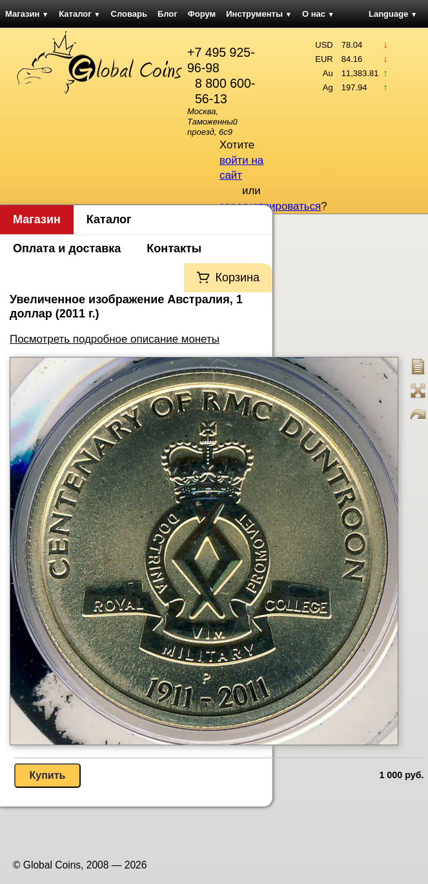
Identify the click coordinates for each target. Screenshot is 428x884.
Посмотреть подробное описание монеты (114, 339)
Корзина (237, 277)
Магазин (26, 14)
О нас (318, 14)
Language (393, 14)
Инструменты (259, 14)
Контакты (174, 248)
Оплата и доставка (67, 248)
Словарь (129, 14)
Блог (168, 14)
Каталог (79, 14)
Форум (202, 14)
